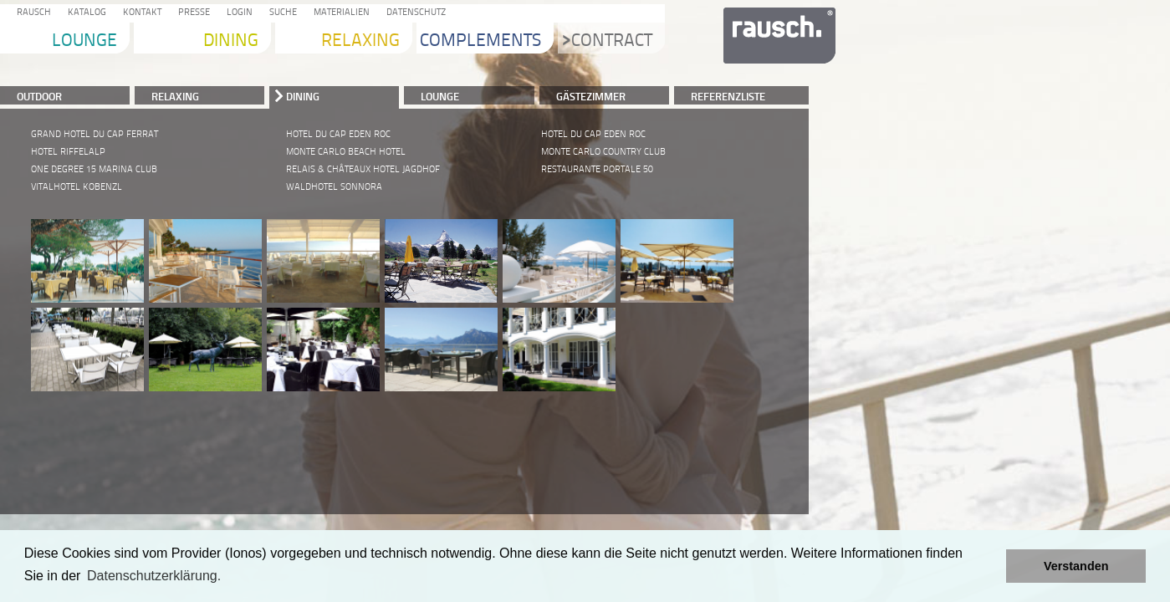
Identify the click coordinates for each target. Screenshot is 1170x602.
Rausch (31, 13)
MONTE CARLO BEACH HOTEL (346, 151)
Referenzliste (728, 96)
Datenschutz (413, 13)
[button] (989, 566)
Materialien (339, 13)
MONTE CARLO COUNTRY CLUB (603, 151)
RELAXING (175, 96)
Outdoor (39, 96)
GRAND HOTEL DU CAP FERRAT (94, 134)
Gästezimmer (591, 96)
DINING (302, 96)
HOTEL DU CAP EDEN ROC (338, 134)
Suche (280, 13)
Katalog (84, 13)
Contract (607, 41)
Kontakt (139, 13)
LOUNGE (440, 96)
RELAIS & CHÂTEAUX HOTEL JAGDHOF (363, 169)
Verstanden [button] (1076, 566)
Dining (230, 41)
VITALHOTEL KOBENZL (76, 186)
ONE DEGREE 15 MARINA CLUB (94, 169)
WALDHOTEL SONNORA (334, 186)
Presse (191, 13)
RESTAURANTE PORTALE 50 (597, 169)
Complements (480, 41)
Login (237, 13)
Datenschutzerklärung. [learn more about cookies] (154, 576)
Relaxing (360, 41)
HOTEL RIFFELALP (68, 151)
